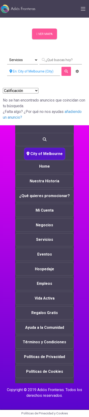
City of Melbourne (45, 153)
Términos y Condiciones (44, 342)
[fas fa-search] (66, 71)
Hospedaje (44, 269)
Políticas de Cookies (44, 371)
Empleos (44, 283)
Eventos (44, 254)
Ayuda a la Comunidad (44, 327)
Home (44, 166)
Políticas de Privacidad (44, 356)
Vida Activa (45, 298)
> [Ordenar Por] (20, 90)
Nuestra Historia (44, 181)
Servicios (44, 239)
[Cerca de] (33, 71)
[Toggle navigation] (83, 9)
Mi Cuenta (45, 210)
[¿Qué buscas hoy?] (60, 59)
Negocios (44, 225)
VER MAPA (44, 34)
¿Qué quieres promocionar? (44, 196)
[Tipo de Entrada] (22, 59)
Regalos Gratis (44, 312)
